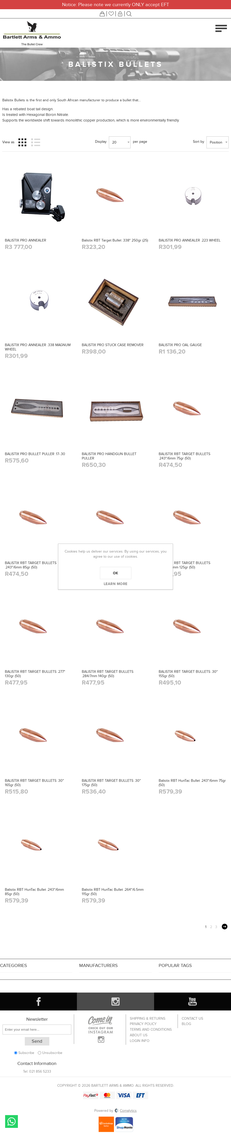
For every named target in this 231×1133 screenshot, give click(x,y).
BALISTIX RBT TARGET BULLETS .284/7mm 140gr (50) (107, 673)
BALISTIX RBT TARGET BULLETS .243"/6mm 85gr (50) (30, 565)
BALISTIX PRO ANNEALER (25, 240)
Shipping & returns (147, 1018)
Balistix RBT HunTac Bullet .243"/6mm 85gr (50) (34, 891)
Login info (139, 1040)
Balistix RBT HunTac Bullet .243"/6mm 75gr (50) (192, 782)
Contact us (192, 1018)
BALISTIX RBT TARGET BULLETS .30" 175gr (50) (111, 782)
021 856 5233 (40, 1071)
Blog (186, 1023)
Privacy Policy (143, 1023)
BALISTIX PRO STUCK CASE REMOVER (113, 345)
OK (115, 573)
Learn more (116, 584)
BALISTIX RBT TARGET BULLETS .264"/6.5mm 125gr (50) (184, 565)
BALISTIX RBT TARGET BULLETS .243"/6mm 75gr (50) (184, 456)
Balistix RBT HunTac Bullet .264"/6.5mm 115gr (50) (113, 891)
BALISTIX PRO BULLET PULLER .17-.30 (35, 454)
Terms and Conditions (151, 1029)
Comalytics (125, 1110)
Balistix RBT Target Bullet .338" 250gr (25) (115, 240)
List (35, 142)
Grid (22, 142)
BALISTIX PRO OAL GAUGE (180, 345)
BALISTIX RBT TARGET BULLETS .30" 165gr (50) (34, 782)
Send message (11, 1121)
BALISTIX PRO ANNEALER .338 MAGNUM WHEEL (38, 347)
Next (225, 926)
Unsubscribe (52, 1053)
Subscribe (26, 1053)
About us (138, 1034)
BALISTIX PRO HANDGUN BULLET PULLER (109, 456)
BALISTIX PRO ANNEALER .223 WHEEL (190, 240)
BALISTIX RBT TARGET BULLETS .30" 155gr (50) (188, 673)
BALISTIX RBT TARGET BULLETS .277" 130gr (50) (35, 673)
